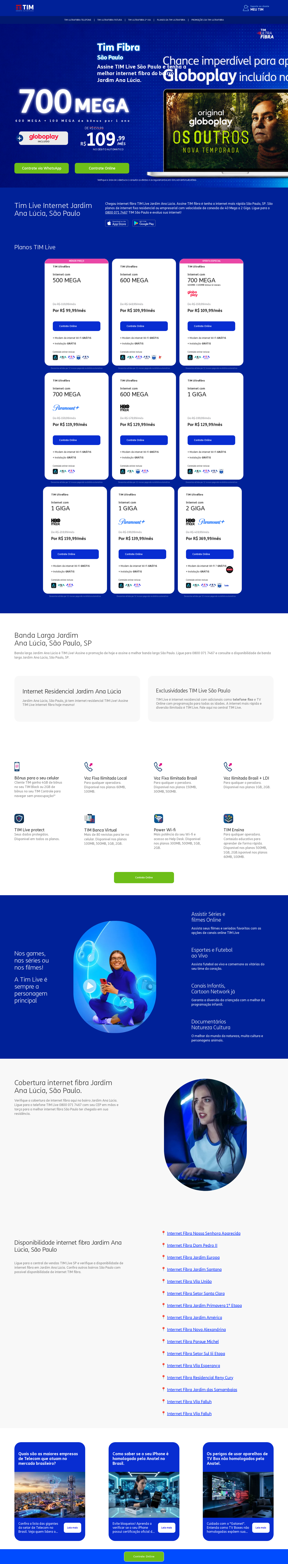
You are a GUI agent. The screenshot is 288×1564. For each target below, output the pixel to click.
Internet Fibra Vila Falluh (189, 1401)
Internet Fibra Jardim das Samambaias (202, 1389)
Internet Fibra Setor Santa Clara (196, 1293)
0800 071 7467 (116, 212)
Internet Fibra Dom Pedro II (192, 1245)
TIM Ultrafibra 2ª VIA (139, 20)
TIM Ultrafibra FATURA (109, 20)
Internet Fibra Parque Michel (193, 1341)
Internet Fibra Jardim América (194, 1317)
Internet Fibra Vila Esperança (193, 1365)
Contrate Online (144, 1556)
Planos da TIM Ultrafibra (171, 20)
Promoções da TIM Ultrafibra (207, 20)
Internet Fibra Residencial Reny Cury (200, 1377)
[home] (24, 8)
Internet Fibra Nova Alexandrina (196, 1329)
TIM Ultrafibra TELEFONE (77, 20)
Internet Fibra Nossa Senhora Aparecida (203, 1233)
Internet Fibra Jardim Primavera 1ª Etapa (204, 1305)
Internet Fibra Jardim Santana (194, 1269)
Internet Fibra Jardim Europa (193, 1257)
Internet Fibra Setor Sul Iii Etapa (196, 1353)
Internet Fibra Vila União (189, 1281)
